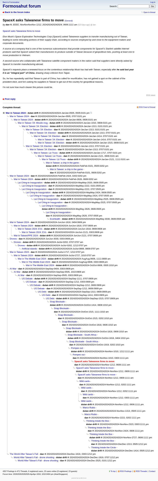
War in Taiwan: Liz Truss (45, 153)
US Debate (27, 278)
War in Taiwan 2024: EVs (30, 229)
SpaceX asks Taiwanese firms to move (21, 31)
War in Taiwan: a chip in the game (62, 162)
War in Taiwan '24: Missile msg (33, 123)
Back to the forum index (17, 12)
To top (113, 471)
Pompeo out (77, 348)
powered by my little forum (79, 478)
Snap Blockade (57, 301)
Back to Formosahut (11, 2)
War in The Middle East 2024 (32, 258)
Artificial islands (29, 248)
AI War (13, 268)
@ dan (93, 25)
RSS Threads (141, 471)
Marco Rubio (89, 407)
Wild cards (84, 381)
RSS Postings (126, 471)
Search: (113, 6)
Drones (13, 238)
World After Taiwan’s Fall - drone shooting (34, 457)
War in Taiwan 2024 (16, 113)
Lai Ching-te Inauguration (30, 182)
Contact (152, 471)
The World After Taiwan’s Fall (24, 454)
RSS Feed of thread (147, 107)
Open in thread (149, 12)
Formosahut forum (22, 6)
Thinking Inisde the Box (97, 421)
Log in (152, 2)
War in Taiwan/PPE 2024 (26, 235)
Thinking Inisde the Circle (103, 447)
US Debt (42, 291)
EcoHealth (55, 219)
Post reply (10, 99)
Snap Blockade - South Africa (82, 335)
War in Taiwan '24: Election (35, 126)
